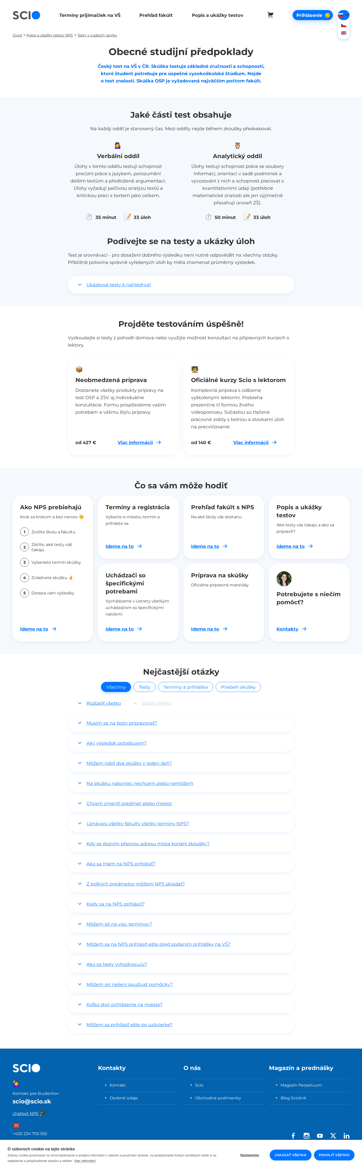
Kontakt (118, 1085)
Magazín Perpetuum (301, 1085)
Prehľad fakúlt (154, 15)
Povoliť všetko (334, 1155)
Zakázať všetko (290, 1155)
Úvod (17, 35)
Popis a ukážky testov (215, 15)
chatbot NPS (30, 1113)
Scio (199, 1085)
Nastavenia (249, 1155)
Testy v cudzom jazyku (97, 35)
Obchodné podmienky (218, 1098)
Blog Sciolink (293, 1098)
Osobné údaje (124, 1098)
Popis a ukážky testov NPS (49, 35)
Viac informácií (85, 1161)
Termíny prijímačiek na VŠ (88, 15)
